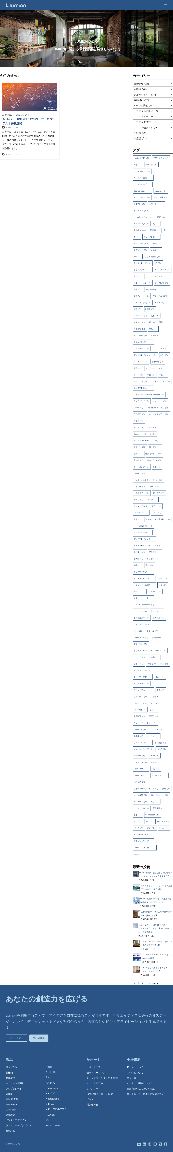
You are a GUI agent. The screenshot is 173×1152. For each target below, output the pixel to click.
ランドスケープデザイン (18, 1125)
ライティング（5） (142, 401)
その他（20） (141, 133)
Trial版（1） (152, 499)
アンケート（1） (141, 802)
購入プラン (11, 1067)
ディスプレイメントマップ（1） (147, 545)
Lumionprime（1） (141, 637)
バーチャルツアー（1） (159, 414)
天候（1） (138, 165)
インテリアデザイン (16, 1120)
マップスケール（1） (143, 532)
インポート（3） (141, 381)
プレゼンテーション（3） (158, 408)
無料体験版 (39, 1038)
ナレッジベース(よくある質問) (102, 1078)
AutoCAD (50, 1093)
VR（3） (158, 263)
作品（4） (163, 375)
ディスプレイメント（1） (144, 539)
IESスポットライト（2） (144, 217)
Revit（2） (162, 585)
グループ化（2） (141, 644)
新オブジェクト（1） (160, 795)
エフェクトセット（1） (143, 598)
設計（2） (138, 821)
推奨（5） (138, 368)
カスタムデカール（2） (143, 690)
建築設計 (10, 1114)
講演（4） (138, 454)
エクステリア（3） (142, 224)
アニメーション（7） (143, 283)
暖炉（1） (161, 217)
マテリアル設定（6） (143, 303)
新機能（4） (139, 736)
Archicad (9, 155)
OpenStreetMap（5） (142, 191)
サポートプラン (94, 1067)
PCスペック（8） (141, 362)
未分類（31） (141, 138)
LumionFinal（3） (154, 460)
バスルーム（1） (141, 762)
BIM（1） (138, 257)
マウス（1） (139, 421)
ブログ (89, 1099)
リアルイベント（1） (143, 743)
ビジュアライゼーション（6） (146, 440)
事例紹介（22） (142, 100)
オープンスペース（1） (155, 368)
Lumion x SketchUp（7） (146, 111)
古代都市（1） (140, 414)
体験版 (9, 1094)
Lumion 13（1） (140, 729)
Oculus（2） (139, 408)
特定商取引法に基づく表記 (141, 1088)
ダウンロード (93, 1088)
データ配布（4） (162, 283)
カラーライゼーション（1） (145, 723)
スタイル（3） (140, 322)
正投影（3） (155, 230)
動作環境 (10, 1078)
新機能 (9, 1072)
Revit (48, 1077)
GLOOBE (50, 1114)
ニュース (131, 1078)
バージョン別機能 (15, 1083)
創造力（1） (139, 499)
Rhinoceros (52, 1088)
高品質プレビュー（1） (143, 388)
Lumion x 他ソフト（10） (147, 127)
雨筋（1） (161, 690)
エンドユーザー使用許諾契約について (146, 1094)
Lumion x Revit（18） (145, 116)
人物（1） (138, 519)
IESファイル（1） (141, 513)
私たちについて (135, 1067)
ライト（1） (139, 664)
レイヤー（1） (140, 486)
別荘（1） (163, 322)
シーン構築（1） (141, 795)
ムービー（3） (157, 335)
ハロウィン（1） (141, 611)
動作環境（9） (158, 362)
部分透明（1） (155, 552)
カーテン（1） (158, 243)
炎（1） (137, 237)
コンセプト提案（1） (143, 677)
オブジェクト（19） (142, 197)
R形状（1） (150, 309)
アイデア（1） (159, 493)
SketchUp (51, 1072)
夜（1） (152, 322)
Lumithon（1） (140, 473)
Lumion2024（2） (141, 775)
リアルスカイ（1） (161, 158)
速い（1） (151, 828)
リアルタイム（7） (142, 348)
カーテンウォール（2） (155, 276)
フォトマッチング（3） (161, 381)
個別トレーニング (95, 1072)
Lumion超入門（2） (142, 158)
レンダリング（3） (155, 559)
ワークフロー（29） (142, 171)
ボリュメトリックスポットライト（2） (150, 651)
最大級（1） (139, 559)
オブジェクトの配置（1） (144, 585)
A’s (47, 1120)
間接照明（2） (140, 204)
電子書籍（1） (155, 447)
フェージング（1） (151, 237)
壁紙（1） (153, 329)
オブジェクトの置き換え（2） (158, 519)
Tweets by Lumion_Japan (145, 983)
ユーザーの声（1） (142, 808)
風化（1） (149, 565)
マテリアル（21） (160, 296)
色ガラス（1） (140, 782)
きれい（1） (164, 828)
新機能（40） (141, 89)
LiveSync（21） (161, 191)
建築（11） (150, 454)
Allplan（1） (160, 677)
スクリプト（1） (160, 348)
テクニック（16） (141, 243)
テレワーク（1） (141, 335)
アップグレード (14, 1088)
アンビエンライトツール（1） (146, 631)
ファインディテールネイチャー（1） (149, 394)
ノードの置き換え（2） (143, 526)
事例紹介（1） (161, 743)
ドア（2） (138, 276)
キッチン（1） (153, 736)
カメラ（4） (160, 303)
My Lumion (11, 1104)
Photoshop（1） (140, 703)
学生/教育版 (12, 1099)
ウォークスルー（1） (143, 270)
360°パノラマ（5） (163, 270)
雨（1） (167, 230)
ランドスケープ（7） (143, 184)
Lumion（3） (154, 756)
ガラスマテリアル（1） (143, 578)
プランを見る (16, 1038)
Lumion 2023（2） (157, 729)
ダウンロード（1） (153, 289)
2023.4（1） (156, 762)
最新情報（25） (142, 83)
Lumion (17, 155)
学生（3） (151, 375)
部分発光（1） (140, 552)
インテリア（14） (141, 211)
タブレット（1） (154, 591)
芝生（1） (138, 815)
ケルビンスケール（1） (143, 624)
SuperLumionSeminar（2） (145, 434)
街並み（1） (139, 460)
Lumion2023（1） (141, 769)
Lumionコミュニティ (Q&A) (100, 1094)
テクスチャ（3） (141, 316)
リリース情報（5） (153, 257)
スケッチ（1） (157, 697)
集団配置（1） (140, 716)
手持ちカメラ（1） (142, 618)
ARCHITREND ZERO (56, 1109)
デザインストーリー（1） (144, 670)
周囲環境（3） (140, 329)
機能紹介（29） (140, 230)
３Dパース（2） (163, 821)
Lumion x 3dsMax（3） (145, 122)
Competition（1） (152, 815)
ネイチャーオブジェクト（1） (146, 789)
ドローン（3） (140, 447)
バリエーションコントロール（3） (148, 480)
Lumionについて (135, 1072)
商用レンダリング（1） (143, 841)
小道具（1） (154, 657)
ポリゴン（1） (164, 454)
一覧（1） (156, 769)
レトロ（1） (157, 513)
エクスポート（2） (142, 296)
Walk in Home (53, 1125)
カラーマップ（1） (142, 683)
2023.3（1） (162, 749)
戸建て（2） (156, 250)
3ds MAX (50, 1104)
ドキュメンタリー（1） (143, 342)
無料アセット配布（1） (143, 834)
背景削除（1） (159, 808)
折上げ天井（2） (161, 197)
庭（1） (156, 224)
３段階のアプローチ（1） (158, 664)
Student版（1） (140, 710)
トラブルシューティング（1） (146, 427)
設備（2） (138, 289)
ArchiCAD (51, 1082)
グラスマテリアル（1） (143, 572)
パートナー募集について (139, 1083)
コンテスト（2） (157, 703)
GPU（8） (164, 355)
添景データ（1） (159, 637)
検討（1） (155, 802)
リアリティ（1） (141, 697)
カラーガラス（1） (160, 775)
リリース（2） (157, 611)
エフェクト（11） (156, 204)
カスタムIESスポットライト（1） (148, 506)
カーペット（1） (156, 486)
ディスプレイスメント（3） (145, 355)
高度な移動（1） (156, 716)
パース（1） (139, 828)
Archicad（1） (140, 756)
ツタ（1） (154, 710)
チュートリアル (94, 1083)
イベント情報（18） (144, 105)
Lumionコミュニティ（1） (145, 848)
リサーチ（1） (140, 657)
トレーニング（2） (142, 467)
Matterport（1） (140, 854)
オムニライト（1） (142, 493)
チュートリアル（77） (145, 94)
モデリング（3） (141, 250)
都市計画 (10, 1130)
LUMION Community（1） (144, 605)
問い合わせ (92, 1104)
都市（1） (138, 565)
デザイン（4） (151, 165)
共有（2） (155, 316)
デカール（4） (159, 618)
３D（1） (149, 821)
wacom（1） (139, 591)
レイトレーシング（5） (143, 749)
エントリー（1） (160, 401)
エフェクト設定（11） (143, 178)
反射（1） (166, 789)
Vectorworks (52, 1098)
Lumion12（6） (163, 578)
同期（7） (138, 309)
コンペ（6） (139, 375)
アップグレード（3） (143, 263)
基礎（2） (157, 467)
